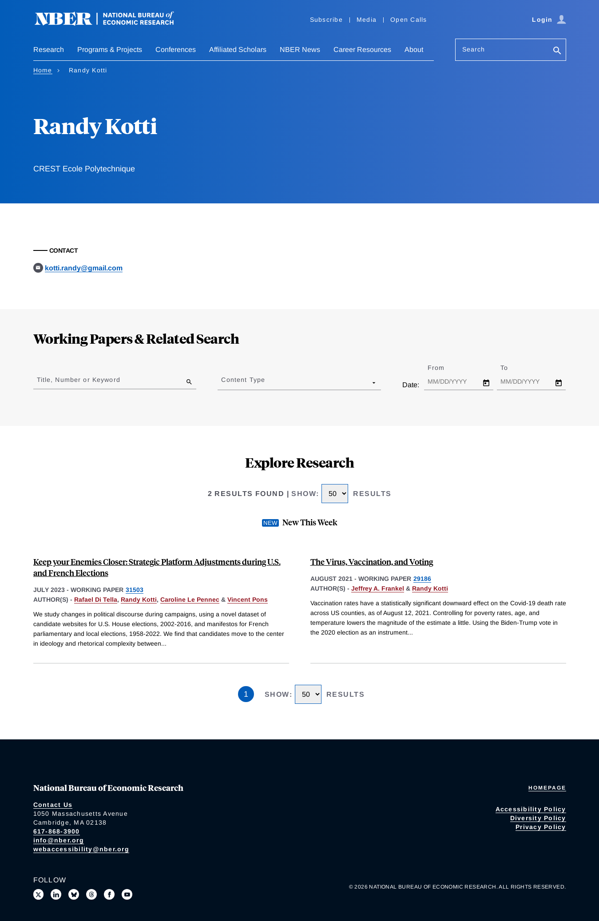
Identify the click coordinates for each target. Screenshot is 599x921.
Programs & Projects (109, 49)
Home (42, 70)
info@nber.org (58, 840)
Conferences (175, 49)
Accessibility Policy (531, 809)
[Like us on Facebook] (109, 894)
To (512, 367)
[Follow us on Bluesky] (73, 894)
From (444, 367)
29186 (422, 578)
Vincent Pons (247, 599)
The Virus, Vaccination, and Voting (371, 561)
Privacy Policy (541, 826)
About (414, 49)
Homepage (547, 788)
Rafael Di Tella (95, 599)
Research (48, 49)
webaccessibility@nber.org (81, 849)
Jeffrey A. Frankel (377, 588)
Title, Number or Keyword (78, 379)
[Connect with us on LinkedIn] (56, 894)
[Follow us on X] (38, 894)
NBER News (300, 49)
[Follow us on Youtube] (127, 894)
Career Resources (362, 49)
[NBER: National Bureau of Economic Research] (111, 23)
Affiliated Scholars (237, 49)
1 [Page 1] (246, 694)
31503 (134, 589)
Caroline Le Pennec (189, 599)
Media (367, 19)
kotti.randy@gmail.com (84, 268)
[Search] (557, 51)
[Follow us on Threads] (91, 894)
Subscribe (326, 19)
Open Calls (408, 19)
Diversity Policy (538, 818)
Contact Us (53, 804)
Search (473, 49)
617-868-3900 (56, 831)
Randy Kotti (139, 599)
